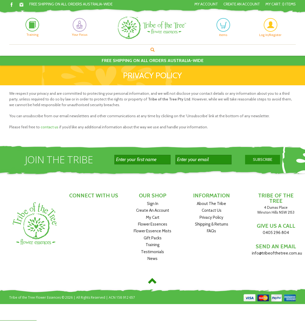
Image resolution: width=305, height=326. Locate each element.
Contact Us (211, 210)
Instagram (21, 4)
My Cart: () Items (280, 4)
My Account (206, 4)
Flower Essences (152, 224)
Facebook (11, 4)
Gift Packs (153, 238)
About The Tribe (211, 203)
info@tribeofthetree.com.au (277, 253)
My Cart (152, 217)
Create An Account (241, 4)
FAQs (211, 231)
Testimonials (152, 251)
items (223, 27)
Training (152, 244)
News (152, 258)
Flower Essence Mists (152, 231)
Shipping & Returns (211, 224)
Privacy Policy (211, 217)
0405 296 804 (276, 232)
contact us (49, 127)
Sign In (152, 203)
